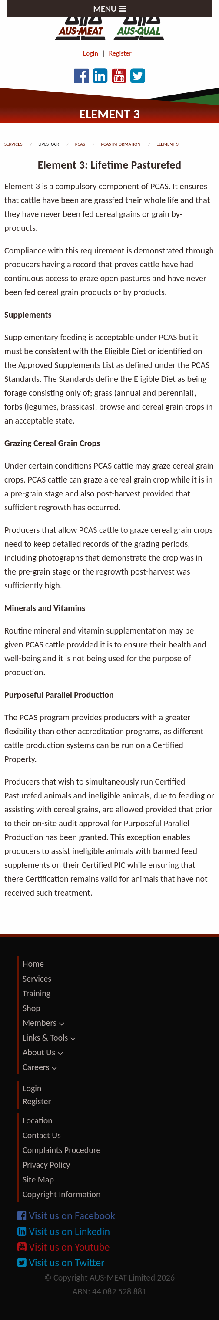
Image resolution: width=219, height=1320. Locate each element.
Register (120, 53)
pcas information (121, 144)
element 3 (167, 144)
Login (90, 53)
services (13, 144)
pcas (80, 144)
